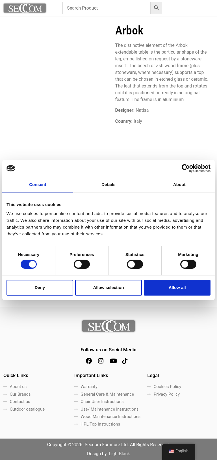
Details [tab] (108, 184)
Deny (39, 287)
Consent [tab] (37, 184)
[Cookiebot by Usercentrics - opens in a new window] (186, 168)
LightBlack (119, 453)
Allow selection (108, 287)
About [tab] (179, 184)
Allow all (177, 287)
